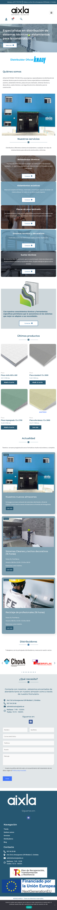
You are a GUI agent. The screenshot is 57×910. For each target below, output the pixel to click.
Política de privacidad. (19, 770)
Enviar (7, 778)
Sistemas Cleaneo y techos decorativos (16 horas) (27, 552)
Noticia (6, 455)
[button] (2, 663)
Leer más (9, 508)
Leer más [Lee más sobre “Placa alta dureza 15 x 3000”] (35, 427)
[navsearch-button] (21, 19)
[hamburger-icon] (51, 13)
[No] (55, 905)
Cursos (6, 519)
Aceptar (29, 907)
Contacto (9, 847)
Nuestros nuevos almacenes (21, 497)
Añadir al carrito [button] (9, 382)
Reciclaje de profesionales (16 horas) (25, 612)
